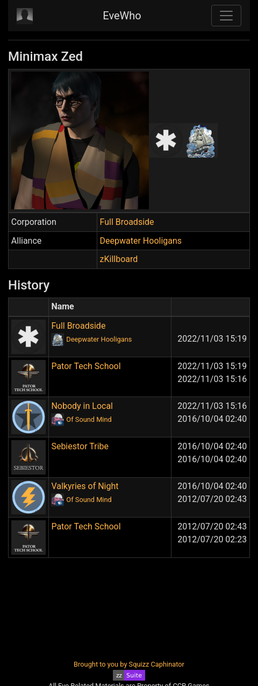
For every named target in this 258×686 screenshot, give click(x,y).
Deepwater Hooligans (141, 241)
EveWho (122, 15)
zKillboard (119, 259)
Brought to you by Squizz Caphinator (129, 664)
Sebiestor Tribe (80, 446)
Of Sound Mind (88, 419)
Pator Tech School (85, 366)
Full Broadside (127, 222)
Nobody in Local (82, 406)
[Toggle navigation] (226, 15)
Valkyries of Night (84, 486)
